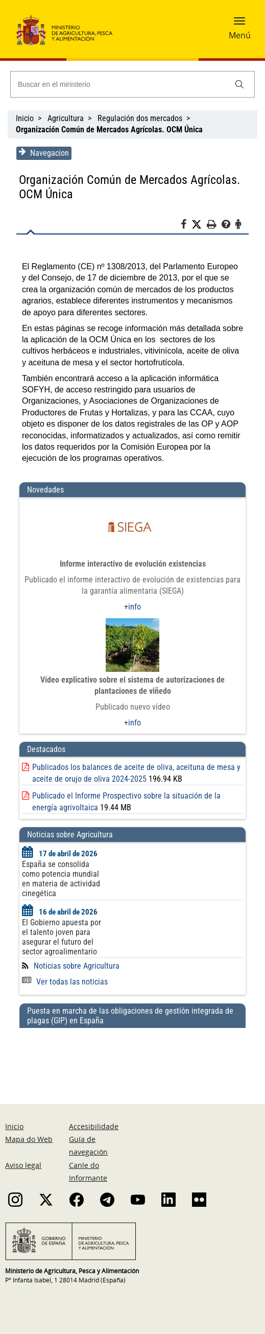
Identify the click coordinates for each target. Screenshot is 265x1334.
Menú (240, 35)
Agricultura (65, 118)
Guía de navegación (88, 1145)
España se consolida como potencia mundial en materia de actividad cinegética (60, 878)
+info (132, 607)
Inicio (25, 118)
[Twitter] (200, 225)
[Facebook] (187, 226)
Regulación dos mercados (140, 118)
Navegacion (43, 153)
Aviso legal (23, 1165)
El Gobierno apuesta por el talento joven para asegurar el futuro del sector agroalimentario (60, 937)
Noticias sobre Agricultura (75, 966)
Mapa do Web (29, 1139)
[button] (239, 24)
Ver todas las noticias (64, 982)
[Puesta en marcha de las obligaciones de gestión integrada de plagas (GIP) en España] (132, 1056)
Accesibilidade (93, 1126)
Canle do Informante (88, 1171)
